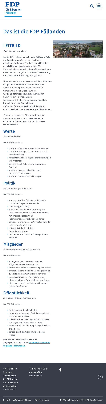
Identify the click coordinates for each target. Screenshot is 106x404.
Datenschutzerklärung (22, 400)
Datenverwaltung (42, 400)
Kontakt (6, 400)
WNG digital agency (95, 400)
